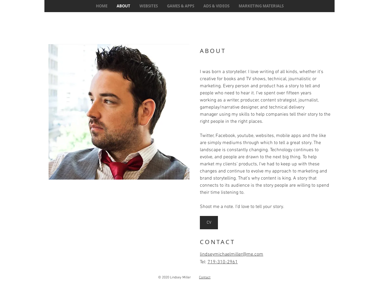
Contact (205, 277)
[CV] (209, 222)
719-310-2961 (223, 262)
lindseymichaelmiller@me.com (231, 254)
